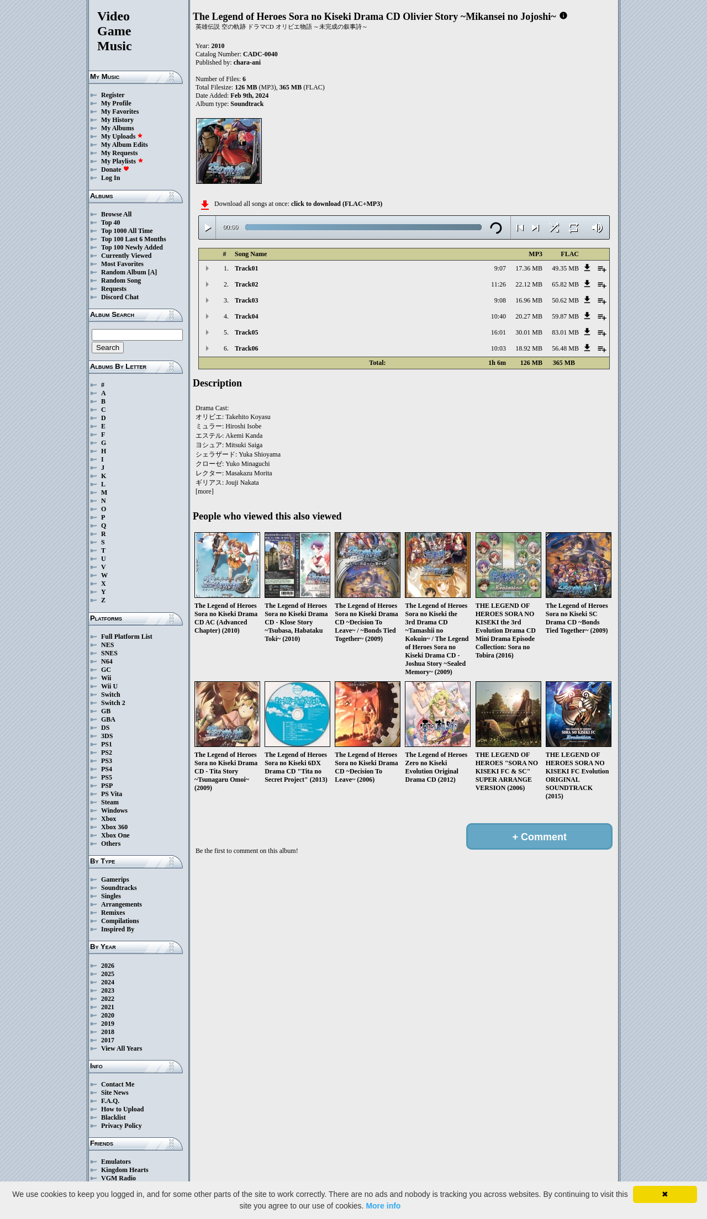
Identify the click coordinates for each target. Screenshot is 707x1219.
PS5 (106, 777)
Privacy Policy (121, 1126)
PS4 (106, 769)
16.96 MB (528, 300)
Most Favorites (122, 264)
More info (383, 1205)
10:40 (498, 316)
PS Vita (111, 794)
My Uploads (122, 136)
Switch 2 (113, 703)
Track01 (246, 268)
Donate (115, 169)
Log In (110, 178)
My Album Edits (124, 145)
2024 (107, 982)
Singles (111, 896)
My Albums (117, 128)
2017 (107, 1040)
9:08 (500, 300)
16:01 (498, 332)
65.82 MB (565, 284)
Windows (114, 810)
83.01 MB (565, 332)
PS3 (106, 761)
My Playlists (122, 161)
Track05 (246, 332)
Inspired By (117, 929)
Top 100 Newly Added (132, 247)
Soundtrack (246, 104)
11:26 (498, 284)
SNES (109, 653)
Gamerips (115, 879)
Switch (110, 694)
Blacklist (113, 1117)
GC (106, 670)
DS (105, 728)
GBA (108, 719)
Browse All (116, 214)
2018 (107, 1032)
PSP (107, 785)
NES (107, 645)
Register (113, 95)
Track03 (246, 300)
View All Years (121, 1048)
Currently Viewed (126, 255)
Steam (110, 802)
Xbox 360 (114, 827)
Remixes (113, 912)
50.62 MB (565, 300)
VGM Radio (118, 1178)
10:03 (498, 348)
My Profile (116, 103)
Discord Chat (120, 297)
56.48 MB (565, 348)
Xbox (108, 819)
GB (105, 711)
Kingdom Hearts (125, 1170)
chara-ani (247, 62)
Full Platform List (126, 636)
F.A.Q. (110, 1101)
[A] (152, 272)
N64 (107, 661)
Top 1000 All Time (126, 231)
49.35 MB (565, 268)
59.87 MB (565, 316)
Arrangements (121, 904)
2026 (107, 965)
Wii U (109, 686)
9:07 (500, 268)
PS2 (106, 752)
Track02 (246, 284)
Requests (113, 289)
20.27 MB (528, 316)
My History (117, 120)
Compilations (120, 921)
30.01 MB (528, 332)
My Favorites (120, 111)
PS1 (106, 744)
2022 (107, 999)
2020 (107, 1015)
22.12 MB (528, 284)
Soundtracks (119, 888)
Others (110, 843)
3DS (107, 736)
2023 (107, 990)
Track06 (246, 348)
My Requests (119, 153)
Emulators (116, 1161)
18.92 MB (528, 348)
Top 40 (110, 222)
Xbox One (115, 835)
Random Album (123, 272)
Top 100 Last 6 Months (133, 239)
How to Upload (122, 1109)
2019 (107, 1023)
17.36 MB (528, 268)
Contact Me (117, 1084)
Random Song (121, 280)
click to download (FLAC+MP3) (336, 204)
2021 (107, 1007)
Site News (115, 1092)
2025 (107, 974)
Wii (106, 678)
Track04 (246, 316)
